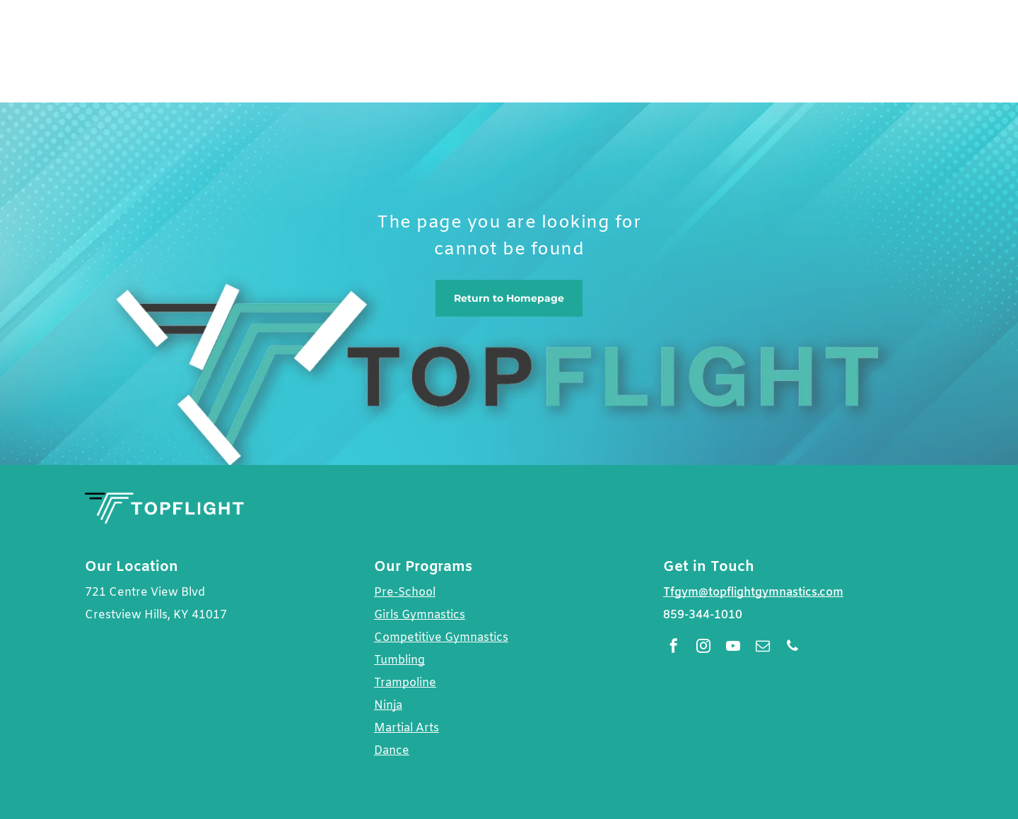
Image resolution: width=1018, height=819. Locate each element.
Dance (391, 750)
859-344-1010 (702, 615)
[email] (762, 647)
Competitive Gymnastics (441, 637)
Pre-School (404, 592)
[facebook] (673, 647)
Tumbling (399, 660)
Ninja (388, 705)
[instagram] (703, 647)
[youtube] (733, 647)
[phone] (792, 647)
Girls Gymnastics (419, 615)
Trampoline (405, 683)
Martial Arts (406, 728)
